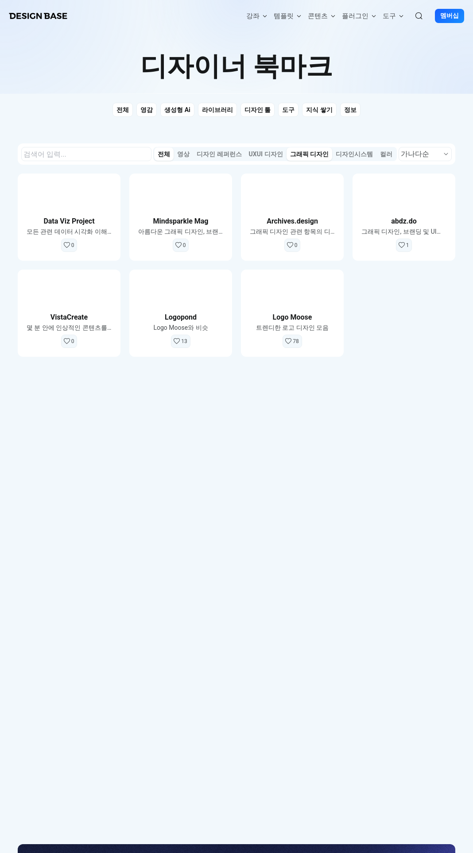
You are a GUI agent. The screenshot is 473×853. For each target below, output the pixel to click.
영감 (146, 109)
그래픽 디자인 (309, 154)
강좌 (257, 16)
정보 (350, 109)
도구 (394, 16)
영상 (183, 154)
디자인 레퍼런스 (219, 154)
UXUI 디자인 (266, 154)
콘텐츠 (322, 16)
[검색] (419, 16)
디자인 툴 (257, 109)
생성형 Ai (177, 109)
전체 (122, 109)
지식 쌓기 (319, 109)
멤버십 (449, 15)
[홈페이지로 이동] (38, 16)
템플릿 (288, 16)
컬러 (386, 154)
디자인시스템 (354, 154)
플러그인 (359, 16)
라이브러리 (217, 109)
